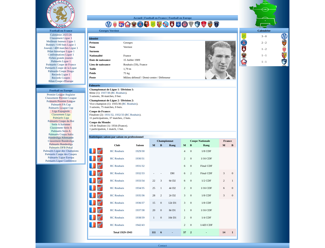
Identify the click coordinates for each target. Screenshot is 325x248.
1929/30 (139, 151)
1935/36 (139, 195)
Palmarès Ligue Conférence (60, 160)
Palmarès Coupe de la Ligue (61, 67)
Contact (162, 245)
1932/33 (119, 114)
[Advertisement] (162, 7)
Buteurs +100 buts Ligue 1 (61, 44)
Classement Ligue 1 (61, 37)
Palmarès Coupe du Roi (61, 120)
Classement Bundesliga (61, 140)
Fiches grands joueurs (61, 57)
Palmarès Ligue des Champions (60, 150)
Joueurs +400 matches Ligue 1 (61, 47)
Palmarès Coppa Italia (60, 134)
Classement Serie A (61, 127)
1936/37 (139, 202)
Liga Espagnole (61, 111)
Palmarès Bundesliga (61, 144)
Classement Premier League (60, 97)
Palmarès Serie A (61, 130)
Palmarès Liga (61, 117)
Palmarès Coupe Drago (61, 71)
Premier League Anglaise (61, 94)
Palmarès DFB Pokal (61, 147)
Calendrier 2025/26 (61, 34)
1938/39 (139, 217)
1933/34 (139, 180)
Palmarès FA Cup (61, 104)
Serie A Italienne (61, 124)
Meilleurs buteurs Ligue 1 (60, 41)
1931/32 (108, 114)
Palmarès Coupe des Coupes (61, 154)
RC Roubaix (119, 92)
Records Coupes (61, 77)
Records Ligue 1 (61, 74)
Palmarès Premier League (60, 101)
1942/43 (139, 224)
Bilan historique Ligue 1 (60, 51)
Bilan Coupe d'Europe (60, 80)
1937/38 (105, 92)
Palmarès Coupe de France (61, 64)
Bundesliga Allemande (61, 137)
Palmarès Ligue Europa (61, 157)
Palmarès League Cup (61, 107)
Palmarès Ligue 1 (61, 61)
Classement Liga (61, 114)
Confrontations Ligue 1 (61, 54)
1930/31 (139, 158)
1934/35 (139, 187)
